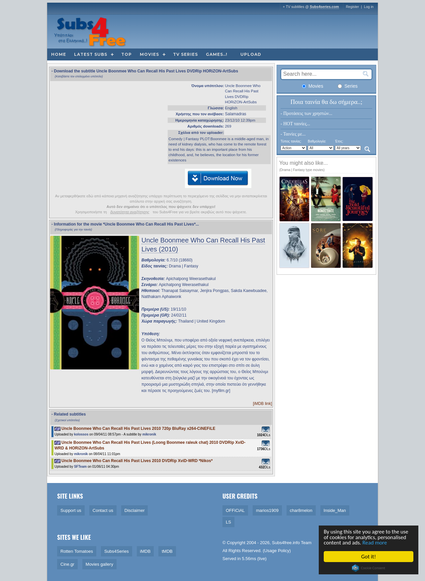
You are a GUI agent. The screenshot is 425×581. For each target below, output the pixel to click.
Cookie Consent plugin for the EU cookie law (368, 568)
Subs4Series (116, 551)
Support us (70, 510)
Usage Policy (277, 550)
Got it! (369, 556)
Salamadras (235, 114)
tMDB (167, 551)
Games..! (216, 54)
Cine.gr (67, 564)
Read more (376, 542)
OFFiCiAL (235, 510)
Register (352, 7)
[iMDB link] (262, 403)
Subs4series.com (324, 7)
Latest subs (90, 54)
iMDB (145, 551)
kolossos (81, 434)
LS (228, 522)
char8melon (301, 510)
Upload (250, 54)
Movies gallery (99, 564)
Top (126, 54)
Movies (149, 54)
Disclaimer (135, 510)
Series (348, 86)
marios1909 (267, 510)
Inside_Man (335, 510)
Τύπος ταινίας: (291, 141)
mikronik (149, 434)
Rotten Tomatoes (76, 551)
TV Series (185, 54)
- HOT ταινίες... (295, 123)
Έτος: (339, 141)
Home (58, 54)
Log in (369, 7)
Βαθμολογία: (317, 141)
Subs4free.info (286, 542)
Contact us (103, 510)
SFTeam (80, 466)
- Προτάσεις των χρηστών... (306, 113)
